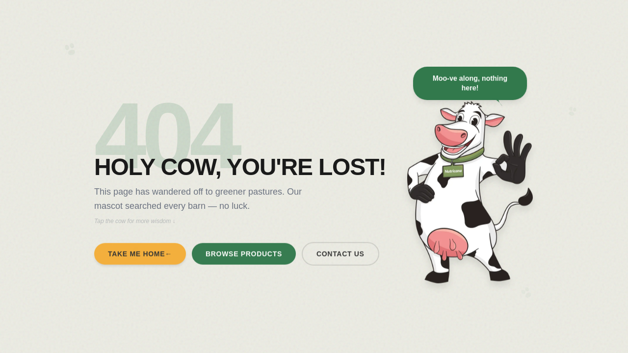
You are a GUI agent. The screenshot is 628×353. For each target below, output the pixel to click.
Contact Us (340, 256)
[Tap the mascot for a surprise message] (470, 197)
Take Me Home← (140, 256)
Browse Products (244, 256)
